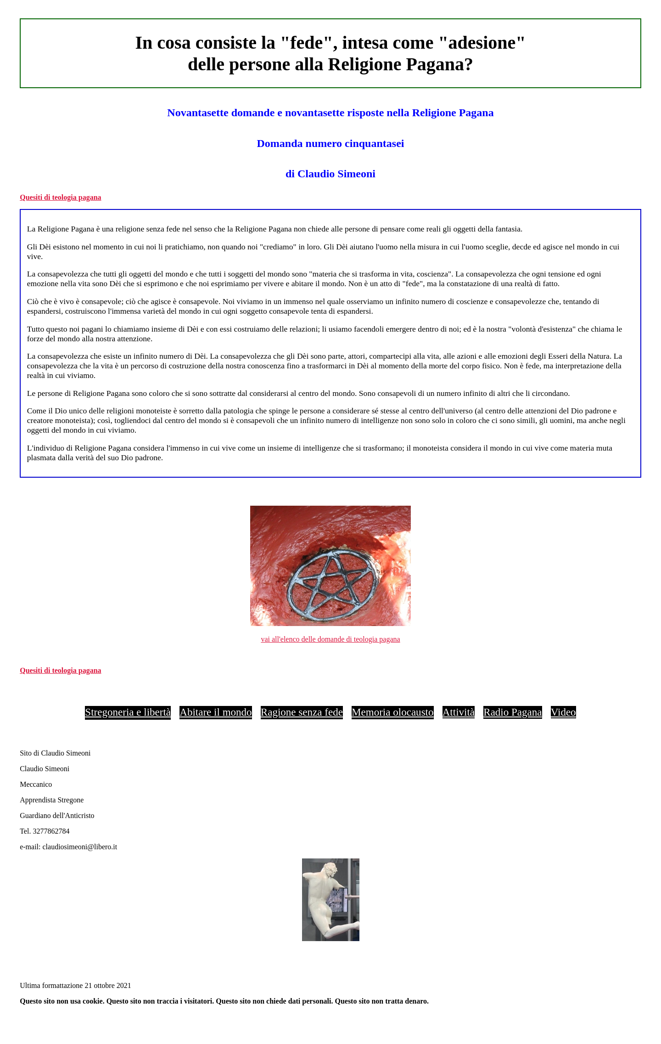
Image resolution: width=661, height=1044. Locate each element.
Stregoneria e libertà (128, 712)
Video (563, 712)
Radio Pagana (512, 712)
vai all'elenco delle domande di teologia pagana (330, 639)
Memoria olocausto (392, 712)
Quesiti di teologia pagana (60, 197)
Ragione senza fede (302, 712)
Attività (459, 712)
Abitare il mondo (215, 712)
